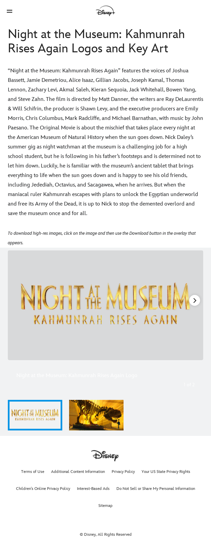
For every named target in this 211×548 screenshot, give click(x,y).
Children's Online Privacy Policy (43, 488)
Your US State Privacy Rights (166, 471)
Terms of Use (32, 471)
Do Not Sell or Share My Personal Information (155, 488)
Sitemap (105, 505)
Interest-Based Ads (93, 488)
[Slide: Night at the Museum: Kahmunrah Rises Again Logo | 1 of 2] (105, 305)
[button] (9, 11)
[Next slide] (194, 305)
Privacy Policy (123, 471)
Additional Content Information (78, 471)
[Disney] (105, 11)
